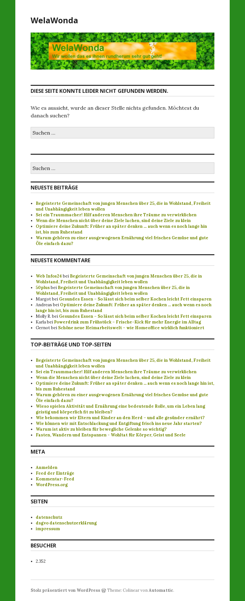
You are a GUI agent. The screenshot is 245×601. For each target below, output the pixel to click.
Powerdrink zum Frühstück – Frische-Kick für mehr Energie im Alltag (127, 322)
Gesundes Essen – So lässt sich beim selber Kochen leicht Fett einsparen (135, 299)
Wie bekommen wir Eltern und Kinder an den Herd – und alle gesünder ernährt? (120, 417)
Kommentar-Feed (55, 479)
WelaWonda (54, 20)
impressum (48, 528)
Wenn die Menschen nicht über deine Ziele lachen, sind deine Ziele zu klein (113, 220)
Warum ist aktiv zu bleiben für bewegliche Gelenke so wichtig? (101, 429)
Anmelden (46, 467)
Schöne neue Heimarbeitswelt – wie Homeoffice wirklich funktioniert (131, 327)
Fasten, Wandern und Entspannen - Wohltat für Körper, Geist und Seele (111, 435)
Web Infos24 (49, 276)
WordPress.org (52, 484)
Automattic (161, 590)
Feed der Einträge (55, 473)
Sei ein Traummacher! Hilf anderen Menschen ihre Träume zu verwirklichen (116, 215)
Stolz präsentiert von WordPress (65, 590)
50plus (43, 287)
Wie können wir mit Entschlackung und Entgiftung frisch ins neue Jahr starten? (119, 423)
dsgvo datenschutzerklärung (66, 523)
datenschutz (49, 517)
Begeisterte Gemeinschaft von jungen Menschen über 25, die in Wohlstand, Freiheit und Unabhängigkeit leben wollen (119, 279)
